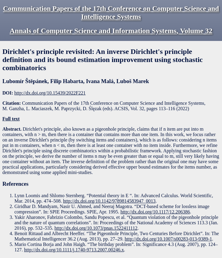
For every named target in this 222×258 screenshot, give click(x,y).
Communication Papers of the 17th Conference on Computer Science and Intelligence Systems (111, 12)
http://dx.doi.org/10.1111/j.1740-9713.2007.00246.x (74, 249)
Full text (11, 118)
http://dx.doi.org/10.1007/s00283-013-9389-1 (168, 238)
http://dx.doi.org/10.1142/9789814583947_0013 (109, 201)
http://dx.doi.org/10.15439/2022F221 (50, 92)
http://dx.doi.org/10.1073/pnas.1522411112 (95, 228)
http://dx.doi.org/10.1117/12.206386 (155, 211)
